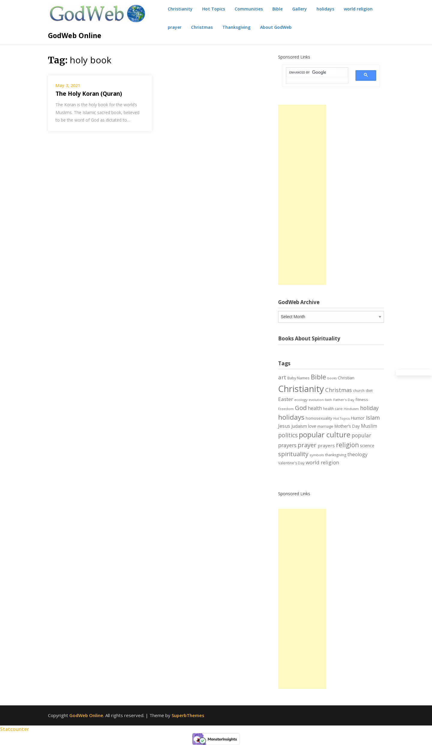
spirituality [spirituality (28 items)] (293, 454)
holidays (325, 9)
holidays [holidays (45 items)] (291, 417)
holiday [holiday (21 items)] (369, 408)
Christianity (180, 9)
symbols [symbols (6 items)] (317, 455)
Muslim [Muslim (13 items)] (369, 426)
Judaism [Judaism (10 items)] (299, 426)
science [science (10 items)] (367, 445)
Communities (249, 9)
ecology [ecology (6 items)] (301, 399)
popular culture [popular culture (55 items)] (324, 434)
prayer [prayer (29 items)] (307, 445)
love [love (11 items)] (312, 426)
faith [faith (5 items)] (328, 400)
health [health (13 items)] (315, 408)
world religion (358, 9)
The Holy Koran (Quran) (89, 94)
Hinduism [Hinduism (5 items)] (351, 409)
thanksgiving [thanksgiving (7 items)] (335, 454)
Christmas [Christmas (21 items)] (338, 390)
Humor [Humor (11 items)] (358, 418)
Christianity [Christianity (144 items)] (301, 389)
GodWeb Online (74, 35)
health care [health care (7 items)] (333, 408)
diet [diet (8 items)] (369, 390)
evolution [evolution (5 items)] (316, 400)
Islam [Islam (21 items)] (373, 417)
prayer (175, 27)
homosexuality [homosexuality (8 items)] (319, 418)
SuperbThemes (188, 715)
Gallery (299, 9)
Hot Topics (213, 9)
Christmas (202, 27)
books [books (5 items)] (332, 378)
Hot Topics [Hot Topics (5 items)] (341, 418)
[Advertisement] (302, 195)
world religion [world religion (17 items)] (322, 462)
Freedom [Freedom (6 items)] (286, 408)
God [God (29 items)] (301, 407)
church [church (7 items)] (358, 390)
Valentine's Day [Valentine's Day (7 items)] (291, 463)
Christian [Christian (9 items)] (346, 378)
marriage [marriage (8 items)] (325, 426)
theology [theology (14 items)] (357, 454)
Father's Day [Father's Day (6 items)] (343, 399)
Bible (277, 9)
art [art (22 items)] (282, 377)
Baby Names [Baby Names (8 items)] (298, 378)
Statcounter (14, 729)
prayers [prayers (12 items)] (326, 445)
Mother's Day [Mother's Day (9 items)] (347, 426)
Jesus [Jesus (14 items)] (284, 426)
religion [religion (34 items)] (347, 445)
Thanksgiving (236, 27)
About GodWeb (276, 27)
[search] (313, 72)
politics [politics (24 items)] (288, 435)
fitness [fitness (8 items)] (362, 399)
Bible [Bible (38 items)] (318, 376)
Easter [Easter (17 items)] (285, 399)
